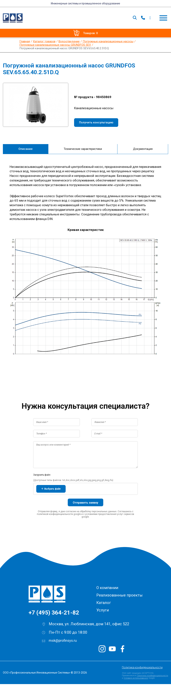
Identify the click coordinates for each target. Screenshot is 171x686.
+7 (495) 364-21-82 (54, 614)
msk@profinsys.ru (63, 642)
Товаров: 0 (85, 33)
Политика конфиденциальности (142, 669)
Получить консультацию (96, 122)
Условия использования (136, 680)
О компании (107, 589)
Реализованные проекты (119, 597)
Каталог (103, 604)
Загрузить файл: (42, 476)
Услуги (102, 612)
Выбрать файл (51, 490)
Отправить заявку (85, 504)
